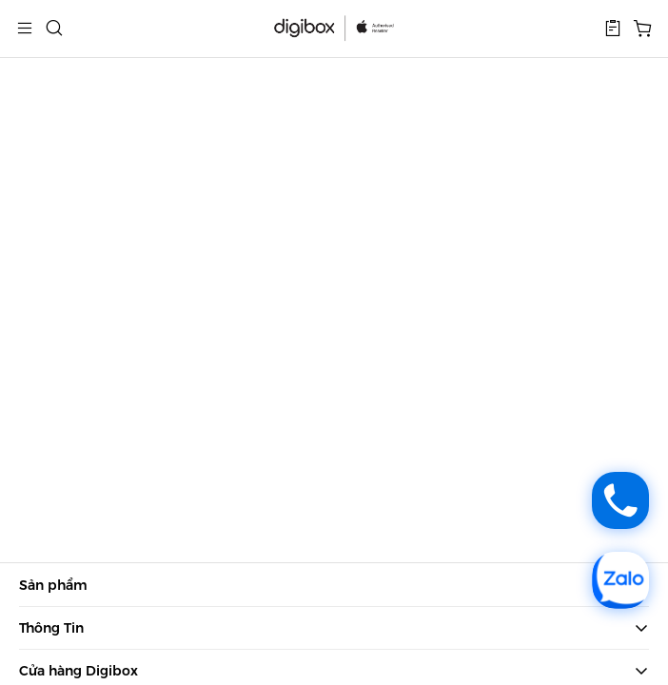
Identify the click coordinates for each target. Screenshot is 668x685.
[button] (612, 28)
